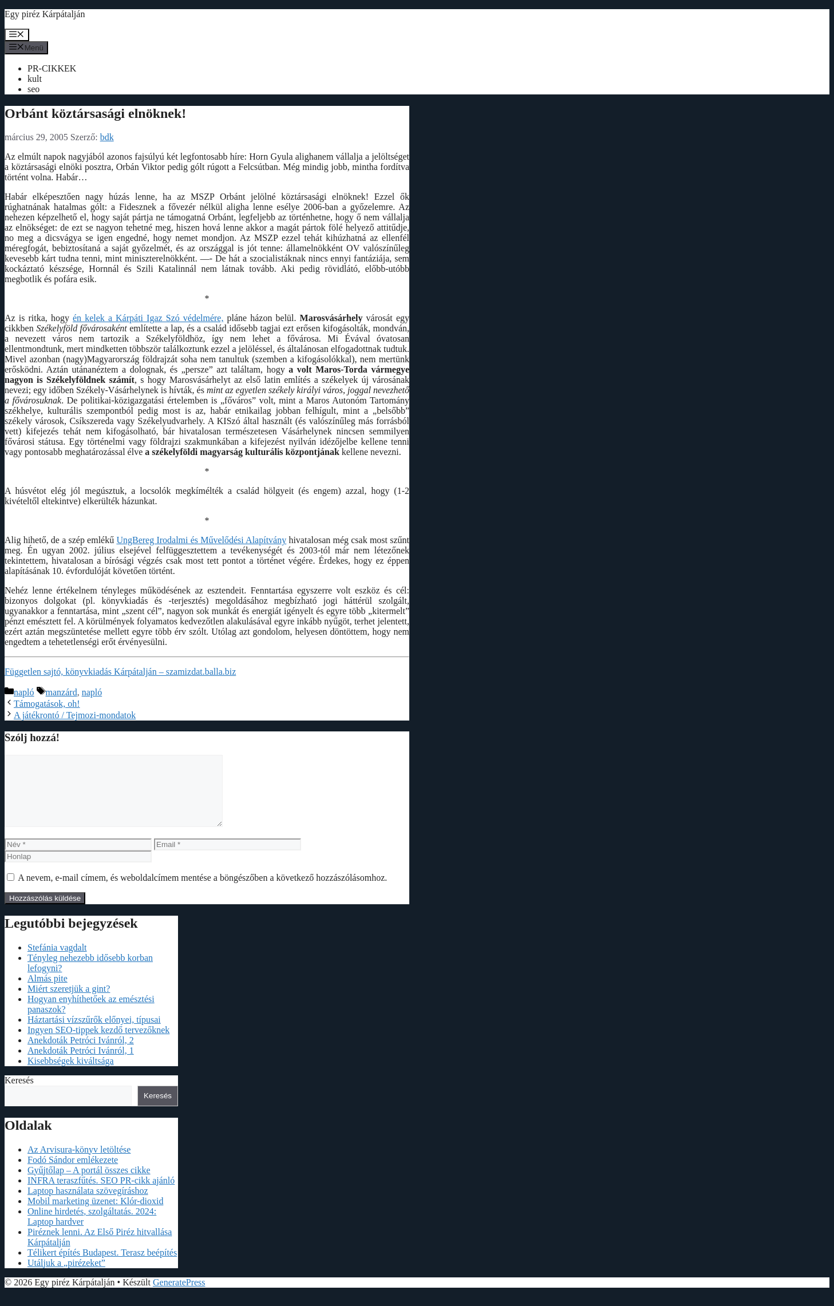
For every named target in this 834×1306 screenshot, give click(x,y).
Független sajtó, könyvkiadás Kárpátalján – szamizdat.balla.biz (120, 671)
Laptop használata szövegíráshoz (87, 1204)
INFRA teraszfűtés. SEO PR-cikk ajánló (101, 1194)
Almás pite (47, 992)
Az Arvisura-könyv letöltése (79, 1163)
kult (34, 79)
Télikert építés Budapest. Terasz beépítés (102, 1266)
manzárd (61, 692)
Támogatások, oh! (47, 704)
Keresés (19, 1094)
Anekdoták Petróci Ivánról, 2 (80, 1054)
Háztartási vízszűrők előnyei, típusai (94, 1033)
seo (33, 89)
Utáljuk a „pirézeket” (66, 1276)
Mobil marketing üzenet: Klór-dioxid (95, 1215)
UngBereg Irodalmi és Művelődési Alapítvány (201, 540)
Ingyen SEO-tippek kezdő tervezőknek (98, 1043)
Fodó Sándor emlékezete (72, 1173)
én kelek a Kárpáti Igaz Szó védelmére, (148, 318)
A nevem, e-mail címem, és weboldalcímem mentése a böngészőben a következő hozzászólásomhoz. (202, 891)
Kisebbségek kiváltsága (70, 1074)
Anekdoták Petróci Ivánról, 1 (80, 1064)
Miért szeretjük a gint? (68, 1002)
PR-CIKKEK (51, 68)
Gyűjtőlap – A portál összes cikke (89, 1184)
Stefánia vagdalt (57, 961)
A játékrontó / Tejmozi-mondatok (75, 715)
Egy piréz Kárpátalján (45, 14)
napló (24, 692)
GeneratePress (179, 1296)
